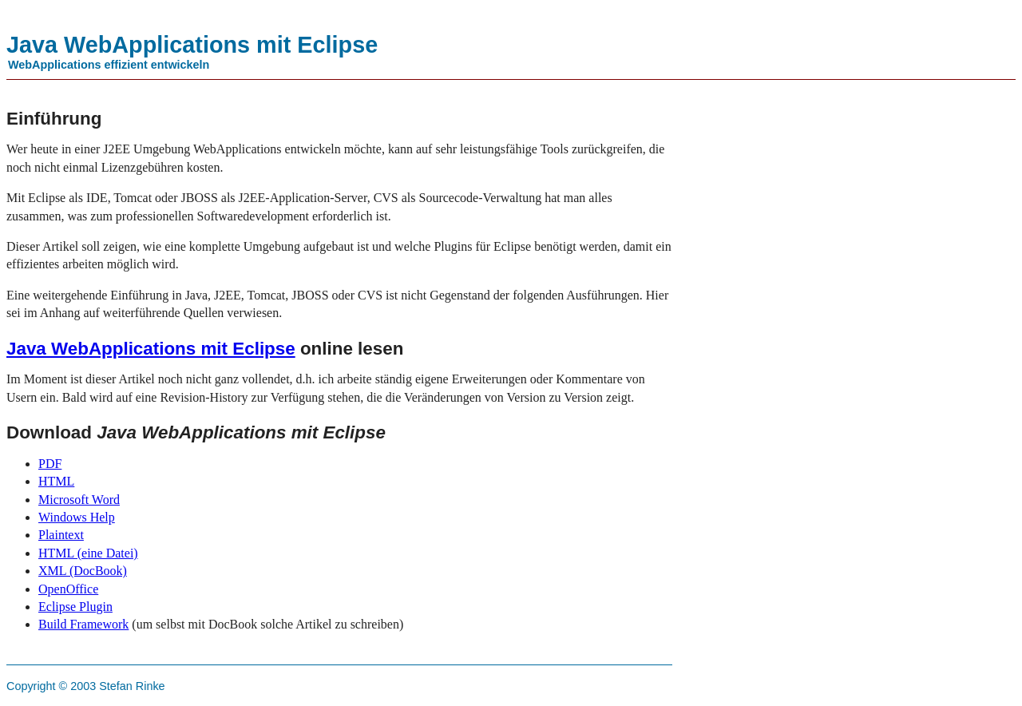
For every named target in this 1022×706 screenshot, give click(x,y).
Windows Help (76, 517)
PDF (49, 463)
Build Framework (83, 624)
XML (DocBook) (82, 570)
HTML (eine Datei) (88, 553)
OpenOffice (68, 589)
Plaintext (61, 534)
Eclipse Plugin (75, 606)
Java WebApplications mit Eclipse (150, 349)
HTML (56, 481)
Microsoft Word (79, 499)
